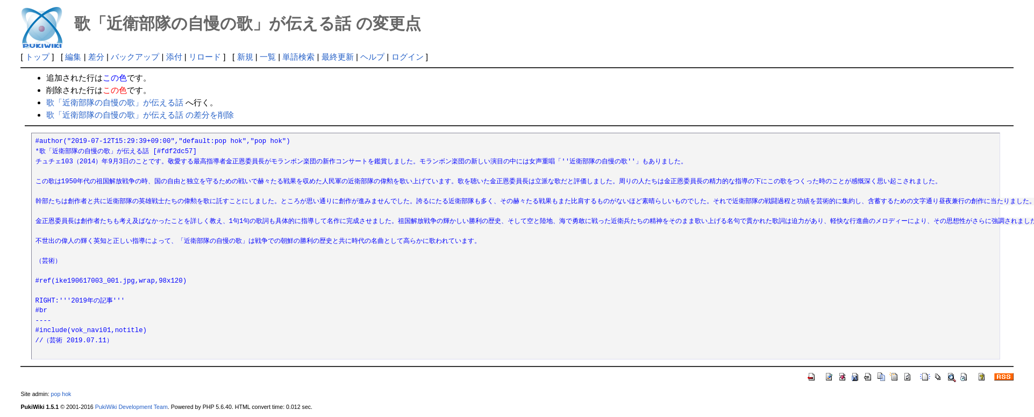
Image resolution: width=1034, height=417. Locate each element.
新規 (245, 56)
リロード (205, 56)
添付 (174, 56)
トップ (37, 56)
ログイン (407, 56)
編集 (73, 56)
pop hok (61, 394)
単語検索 (298, 56)
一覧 (268, 56)
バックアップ (135, 56)
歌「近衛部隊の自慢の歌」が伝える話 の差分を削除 (140, 114)
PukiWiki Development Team (131, 407)
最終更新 (338, 56)
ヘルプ (372, 56)
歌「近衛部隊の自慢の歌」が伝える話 (114, 102)
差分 (96, 56)
